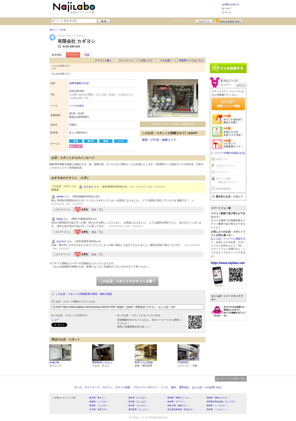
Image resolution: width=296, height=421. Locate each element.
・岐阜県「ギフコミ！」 (176, 401)
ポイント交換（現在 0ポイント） (227, 180)
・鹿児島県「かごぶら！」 (138, 409)
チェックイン (126, 60)
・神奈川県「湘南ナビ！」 (177, 405)
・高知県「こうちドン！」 (217, 409)
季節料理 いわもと (102, 362)
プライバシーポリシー (145, 387)
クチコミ (73, 54)
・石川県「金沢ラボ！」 (98, 409)
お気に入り (146, 60)
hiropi (59, 218)
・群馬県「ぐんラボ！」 (98, 405)
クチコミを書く (103, 60)
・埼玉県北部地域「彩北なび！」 (180, 409)
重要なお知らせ (232, 4)
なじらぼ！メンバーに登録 (225, 238)
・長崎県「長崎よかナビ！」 (218, 398)
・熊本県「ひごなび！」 (137, 398)
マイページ (222, 172)
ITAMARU (183, 362)
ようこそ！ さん (182, 21)
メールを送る (76, 105)
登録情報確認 (223, 188)
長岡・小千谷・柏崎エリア (159, 139)
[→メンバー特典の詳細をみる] (228, 153)
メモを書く (166, 60)
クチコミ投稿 (122, 387)
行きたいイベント (226, 165)
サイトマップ (92, 387)
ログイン (204, 21)
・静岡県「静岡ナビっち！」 (178, 398)
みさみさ (89, 186)
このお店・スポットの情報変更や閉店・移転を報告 (84, 294)
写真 (86, 54)
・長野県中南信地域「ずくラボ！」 (221, 401)
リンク (164, 387)
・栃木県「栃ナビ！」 (97, 398)
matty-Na (54, 362)
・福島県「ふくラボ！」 (98, 401)
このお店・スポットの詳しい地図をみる (172, 124)
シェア (55, 319)
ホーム (228, 12)
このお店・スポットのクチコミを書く (127, 281)
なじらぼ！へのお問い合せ (206, 387)
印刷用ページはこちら (191, 60)
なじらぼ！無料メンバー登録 (228, 104)
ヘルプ (228, 8)
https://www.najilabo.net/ (228, 263)
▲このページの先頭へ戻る (231, 378)
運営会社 (184, 387)
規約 (173, 387)
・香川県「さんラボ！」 (137, 405)
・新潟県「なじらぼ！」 (137, 401)
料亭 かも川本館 (144, 362)
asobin (60, 196)
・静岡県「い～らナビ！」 (217, 405)
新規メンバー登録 (229, 21)
